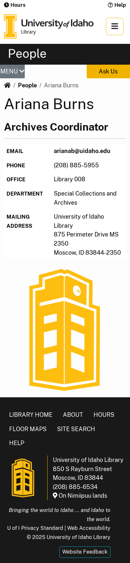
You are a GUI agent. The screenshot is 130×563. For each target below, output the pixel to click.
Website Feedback (85, 552)
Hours (104, 414)
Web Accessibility (88, 528)
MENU (12, 71)
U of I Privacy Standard (35, 528)
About (73, 414)
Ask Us (108, 71)
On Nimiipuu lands (80, 495)
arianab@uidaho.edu (82, 150)
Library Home (30, 414)
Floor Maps (28, 429)
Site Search (76, 429)
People (27, 85)
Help (117, 5)
